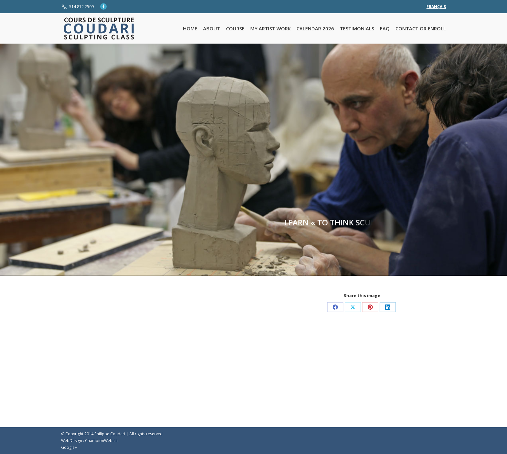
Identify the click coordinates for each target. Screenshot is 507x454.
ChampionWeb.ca (101, 440)
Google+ (69, 447)
